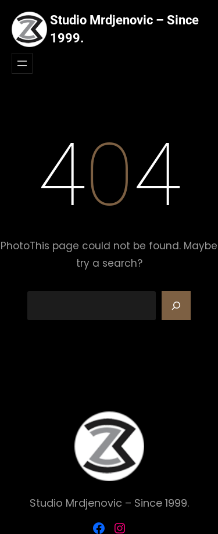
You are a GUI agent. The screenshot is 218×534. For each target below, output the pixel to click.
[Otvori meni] (22, 63)
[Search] (176, 305)
